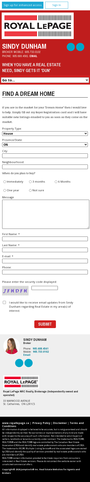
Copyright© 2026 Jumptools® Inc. (20, 469)
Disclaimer (60, 423)
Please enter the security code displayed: (30, 288)
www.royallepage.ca (15, 423)
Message (45, 212)
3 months (37, 181)
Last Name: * (45, 247)
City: (45, 153)
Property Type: (45, 131)
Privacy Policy (41, 423)
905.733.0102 (33, 52)
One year (11, 190)
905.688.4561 (20, 56)
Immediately (13, 181)
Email (33, 56)
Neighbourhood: (45, 164)
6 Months (63, 181)
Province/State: (45, 142)
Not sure (36, 190)
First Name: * (45, 236)
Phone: (45, 269)
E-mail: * (45, 258)
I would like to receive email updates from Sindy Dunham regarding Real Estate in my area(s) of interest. (41, 307)
